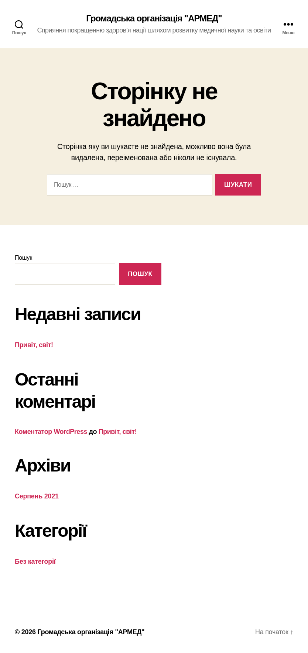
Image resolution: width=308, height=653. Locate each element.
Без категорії (35, 561)
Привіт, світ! (34, 345)
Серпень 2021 (37, 496)
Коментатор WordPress (51, 431)
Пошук (23, 258)
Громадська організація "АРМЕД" (154, 18)
